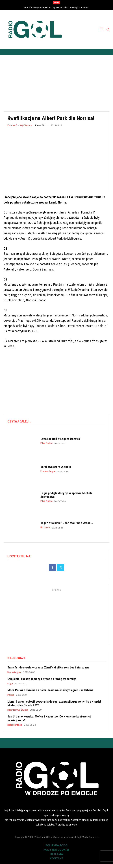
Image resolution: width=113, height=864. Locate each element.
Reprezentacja (14, 725)
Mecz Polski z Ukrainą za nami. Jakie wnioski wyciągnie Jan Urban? (50, 690)
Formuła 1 (12, 125)
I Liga (10, 683)
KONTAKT (56, 858)
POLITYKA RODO (56, 845)
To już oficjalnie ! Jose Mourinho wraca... (66, 523)
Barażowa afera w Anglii (55, 467)
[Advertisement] (56, 80)
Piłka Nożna (46, 443)
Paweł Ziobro (41, 125)
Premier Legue (47, 471)
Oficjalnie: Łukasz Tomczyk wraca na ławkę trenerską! (41, 679)
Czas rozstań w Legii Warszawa (60, 439)
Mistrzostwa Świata (17, 710)
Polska (10, 695)
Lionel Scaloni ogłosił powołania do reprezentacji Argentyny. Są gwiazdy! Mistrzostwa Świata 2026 (54, 703)
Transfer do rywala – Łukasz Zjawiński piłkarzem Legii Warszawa (56, 7)
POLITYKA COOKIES (56, 849)
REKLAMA (56, 854)
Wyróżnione (26, 125)
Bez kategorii (14, 672)
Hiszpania (45, 527)
